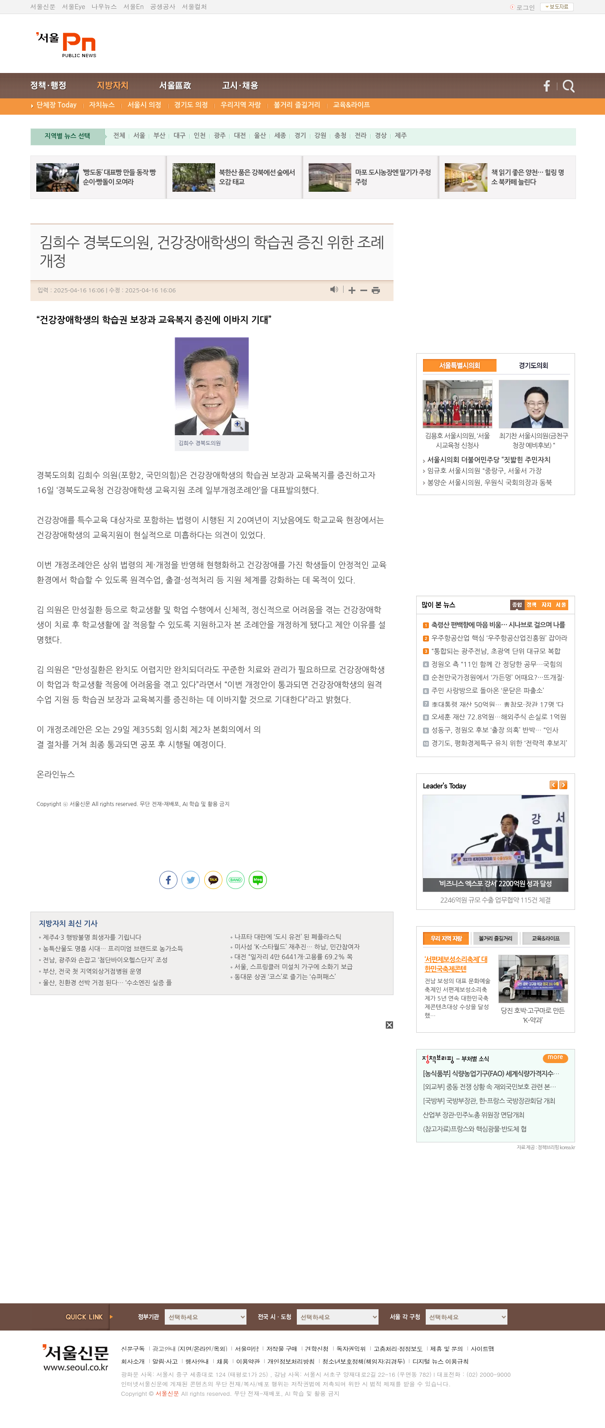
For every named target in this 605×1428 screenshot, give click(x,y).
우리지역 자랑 (241, 105)
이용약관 (248, 1361)
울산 (260, 135)
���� (517, 605)
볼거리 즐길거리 (297, 105)
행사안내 (197, 1361)
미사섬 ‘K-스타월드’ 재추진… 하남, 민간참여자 (297, 947)
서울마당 (246, 1348)
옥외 (219, 1348)
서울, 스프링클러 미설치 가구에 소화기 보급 (294, 967)
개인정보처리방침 (291, 1361)
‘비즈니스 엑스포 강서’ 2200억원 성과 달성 (495, 883)
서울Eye (73, 6)
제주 (401, 135)
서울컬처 (194, 6)
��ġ (532, 605)
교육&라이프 (351, 105)
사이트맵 (482, 1348)
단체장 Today (57, 105)
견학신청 (317, 1348)
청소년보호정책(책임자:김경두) (363, 1361)
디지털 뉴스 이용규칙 (440, 1361)
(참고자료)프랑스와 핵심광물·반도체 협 (474, 1129)
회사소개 (133, 1361)
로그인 (526, 7)
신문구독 (133, 1348)
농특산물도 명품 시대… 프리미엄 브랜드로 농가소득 (113, 949)
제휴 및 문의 (446, 1348)
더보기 (555, 1058)
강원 (320, 135)
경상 (381, 135)
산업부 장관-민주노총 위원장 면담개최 (474, 1115)
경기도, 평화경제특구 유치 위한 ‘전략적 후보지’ (499, 743)
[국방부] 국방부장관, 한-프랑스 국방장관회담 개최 (489, 1101)
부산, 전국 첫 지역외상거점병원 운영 (92, 971)
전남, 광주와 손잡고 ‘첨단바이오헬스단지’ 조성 (105, 960)
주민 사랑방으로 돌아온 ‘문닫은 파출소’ (488, 690)
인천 (200, 135)
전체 (119, 135)
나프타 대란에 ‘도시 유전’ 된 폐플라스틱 (288, 937)
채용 (222, 1361)
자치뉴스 (102, 105)
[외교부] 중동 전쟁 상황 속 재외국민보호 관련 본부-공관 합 (500, 1086)
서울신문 (43, 6)
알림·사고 (165, 1361)
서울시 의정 (145, 105)
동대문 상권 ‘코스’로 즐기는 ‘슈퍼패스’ (285, 977)
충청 (340, 135)
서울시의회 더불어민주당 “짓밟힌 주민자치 (489, 460)
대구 (179, 135)
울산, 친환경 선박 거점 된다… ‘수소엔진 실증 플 (107, 983)
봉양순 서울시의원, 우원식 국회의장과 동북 (490, 482)
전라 (360, 135)
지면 (185, 1348)
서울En (133, 6)
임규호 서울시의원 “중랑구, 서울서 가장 (485, 470)
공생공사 (163, 6)
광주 (220, 135)
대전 (240, 135)
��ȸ (561, 605)
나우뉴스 (104, 6)
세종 (280, 135)
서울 (139, 135)
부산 (159, 135)
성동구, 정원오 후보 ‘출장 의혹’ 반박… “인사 (495, 730)
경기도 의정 (191, 105)
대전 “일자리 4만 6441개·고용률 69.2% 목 (294, 957)
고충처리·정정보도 (398, 1348)
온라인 (202, 1348)
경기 (300, 135)
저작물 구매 (281, 1348)
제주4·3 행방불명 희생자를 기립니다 (92, 937)
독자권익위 (351, 1348)
